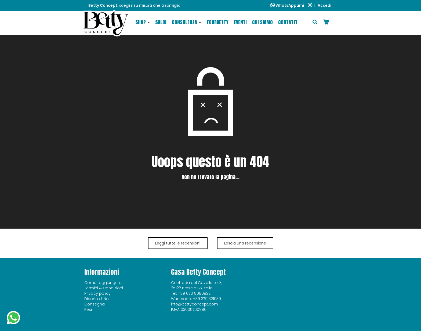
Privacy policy (97, 293)
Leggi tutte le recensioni (177, 243)
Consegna (94, 304)
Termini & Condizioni (103, 288)
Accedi (324, 5)
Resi (88, 309)
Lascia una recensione (245, 243)
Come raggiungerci (103, 282)
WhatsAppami (287, 5)
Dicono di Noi (97, 298)
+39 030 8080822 (194, 293)
